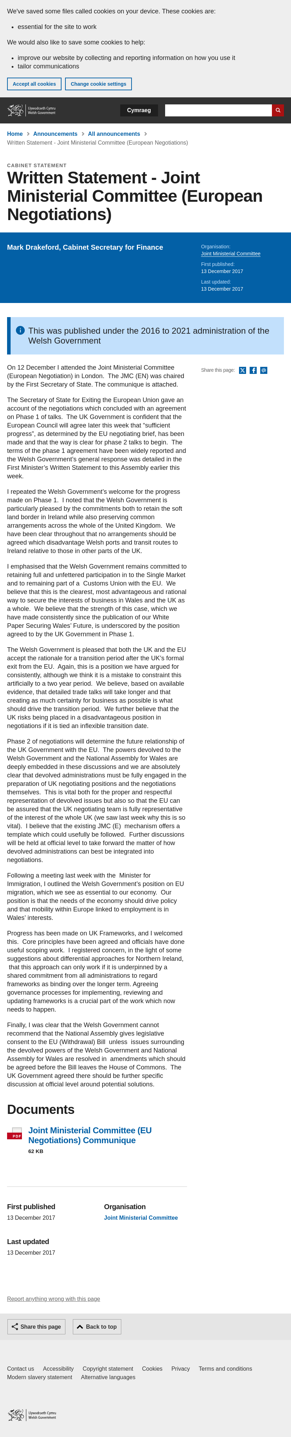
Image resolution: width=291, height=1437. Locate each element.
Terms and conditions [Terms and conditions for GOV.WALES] (225, 1369)
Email (263, 371)
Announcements (55, 134)
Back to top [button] (101, 1327)
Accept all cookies (34, 84)
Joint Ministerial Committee (231, 253)
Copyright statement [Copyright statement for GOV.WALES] (108, 1369)
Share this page (41, 1327)
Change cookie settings (98, 84)
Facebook (253, 371)
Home (15, 134)
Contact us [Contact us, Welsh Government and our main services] (20, 1369)
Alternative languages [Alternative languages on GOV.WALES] (108, 1377)
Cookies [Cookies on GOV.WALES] (152, 1369)
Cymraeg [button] (139, 110)
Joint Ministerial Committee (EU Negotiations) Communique (90, 1135)
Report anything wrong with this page (53, 1299)
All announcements (114, 134)
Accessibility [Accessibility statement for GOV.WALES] (58, 1369)
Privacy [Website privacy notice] (180, 1369)
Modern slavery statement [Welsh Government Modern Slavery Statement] (39, 1377)
